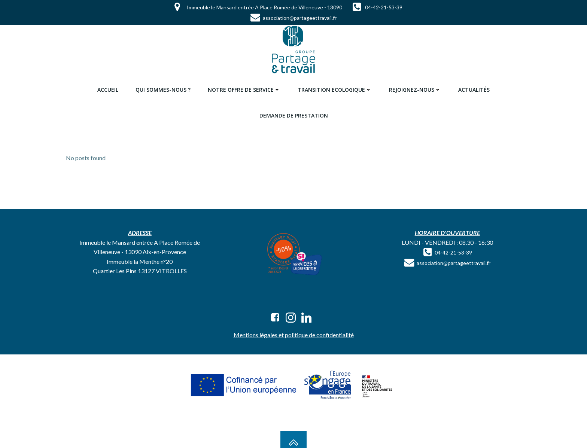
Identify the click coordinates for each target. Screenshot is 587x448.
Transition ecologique (335, 89)
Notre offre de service (244, 89)
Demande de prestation (293, 115)
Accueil (107, 89)
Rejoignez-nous (415, 89)
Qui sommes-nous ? (163, 89)
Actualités (474, 89)
